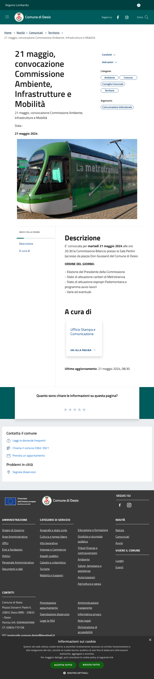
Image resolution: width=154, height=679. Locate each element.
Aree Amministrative (15, 536)
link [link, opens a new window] (111, 657)
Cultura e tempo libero (53, 536)
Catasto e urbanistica (53, 562)
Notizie (120, 530)
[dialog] (77, 657)
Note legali (84, 620)
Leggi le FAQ (47, 620)
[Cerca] (146, 17)
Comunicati (36, 32)
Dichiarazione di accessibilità (87, 629)
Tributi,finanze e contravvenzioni (87, 550)
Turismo (45, 569)
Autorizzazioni (86, 577)
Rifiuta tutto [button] (91, 664)
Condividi (109, 55)
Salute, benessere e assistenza (90, 568)
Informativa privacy (89, 614)
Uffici (5, 543)
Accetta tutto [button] (63, 664)
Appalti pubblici (49, 556)
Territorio (53, 32)
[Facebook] (116, 17)
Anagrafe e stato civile (53, 530)
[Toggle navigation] (7, 17)
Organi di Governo (13, 530)
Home (7, 32)
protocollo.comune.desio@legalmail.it (31, 635)
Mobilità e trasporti (51, 575)
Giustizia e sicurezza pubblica (90, 539)
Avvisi (119, 543)
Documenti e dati (12, 569)
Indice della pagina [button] (29, 232)
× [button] (150, 640)
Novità (21, 32)
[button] (77, 673)
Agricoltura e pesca (89, 584)
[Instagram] (125, 17)
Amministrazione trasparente (88, 605)
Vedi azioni (110, 62)
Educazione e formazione (93, 530)
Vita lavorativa (49, 543)
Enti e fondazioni (12, 549)
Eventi (119, 567)
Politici (6, 556)
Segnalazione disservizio (54, 614)
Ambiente (84, 559)
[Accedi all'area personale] (139, 5)
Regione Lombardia (17, 5)
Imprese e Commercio (53, 549)
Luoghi (120, 561)
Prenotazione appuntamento (49, 605)
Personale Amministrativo (18, 562)
